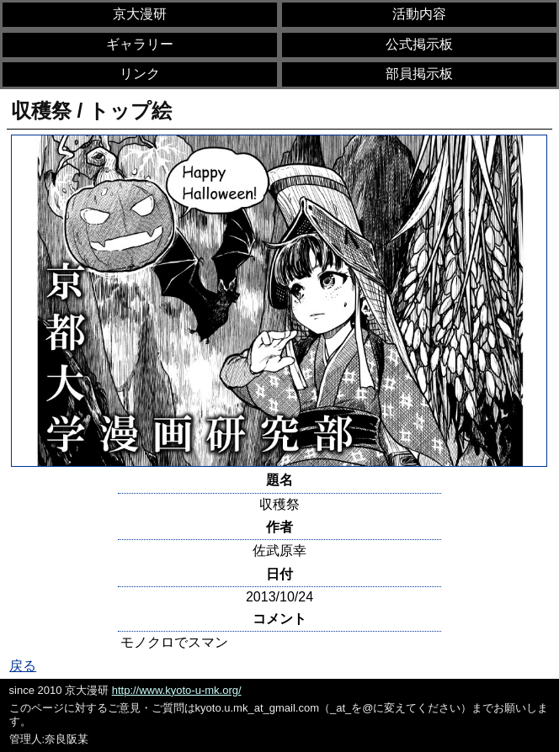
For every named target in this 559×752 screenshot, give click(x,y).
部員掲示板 (419, 73)
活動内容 (419, 14)
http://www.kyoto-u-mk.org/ (177, 690)
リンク (140, 73)
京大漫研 (140, 14)
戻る (22, 666)
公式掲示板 (419, 44)
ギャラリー (139, 44)
